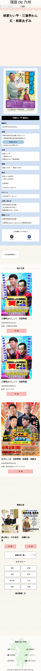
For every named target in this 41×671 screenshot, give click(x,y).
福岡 (12, 568)
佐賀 (12, 574)
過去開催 (20, 593)
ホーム (11, 649)
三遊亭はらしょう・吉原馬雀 (14, 319)
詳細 (17, 331)
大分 (28, 580)
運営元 (11, 660)
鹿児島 (12, 580)
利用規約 (30, 649)
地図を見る (13, 142)
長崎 (28, 568)
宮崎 (12, 587)
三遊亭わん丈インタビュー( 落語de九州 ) (17, 222)
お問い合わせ (30, 660)
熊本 (28, 574)
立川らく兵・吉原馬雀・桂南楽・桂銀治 (18, 459)
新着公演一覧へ (25, 555)
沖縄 (28, 587)
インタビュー (31, 655)
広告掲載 (11, 655)
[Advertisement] (20, 45)
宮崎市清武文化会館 (9, 219)
